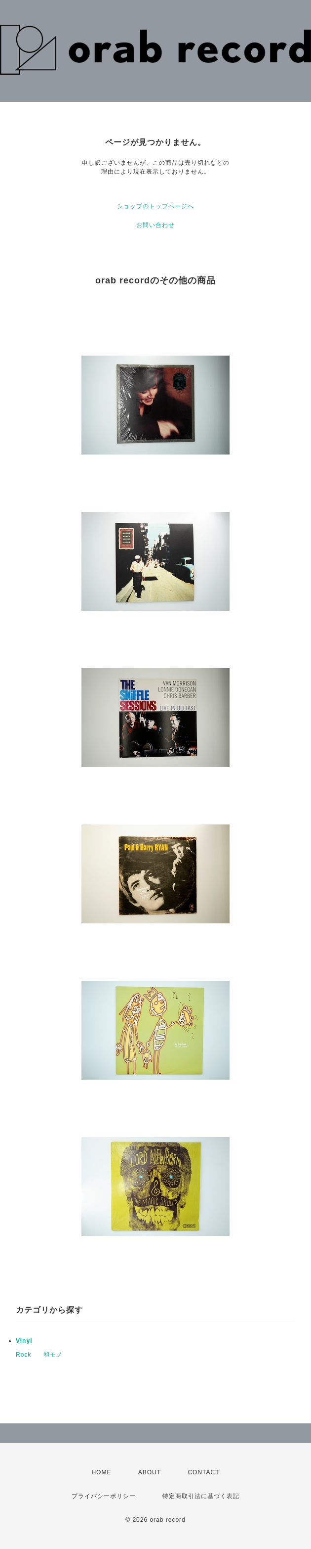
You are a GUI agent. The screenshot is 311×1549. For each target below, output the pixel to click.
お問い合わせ (155, 225)
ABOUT (149, 1472)
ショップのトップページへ (155, 206)
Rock (23, 1354)
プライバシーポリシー (104, 1496)
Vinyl (24, 1340)
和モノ (53, 1354)
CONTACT (203, 1472)
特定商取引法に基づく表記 (200, 1496)
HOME (101, 1472)
